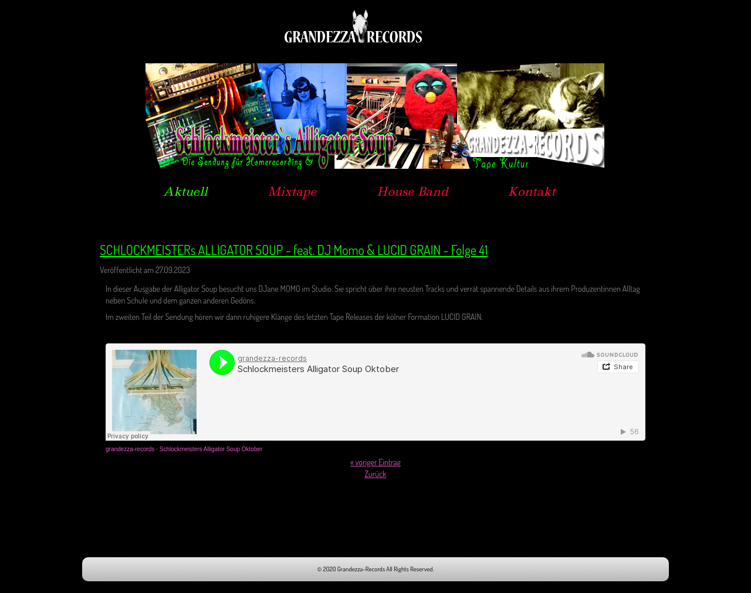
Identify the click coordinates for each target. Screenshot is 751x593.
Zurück (376, 474)
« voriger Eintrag (375, 462)
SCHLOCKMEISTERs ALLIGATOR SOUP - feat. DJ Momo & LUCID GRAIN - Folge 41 (294, 249)
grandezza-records (130, 449)
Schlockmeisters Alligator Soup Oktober (211, 449)
